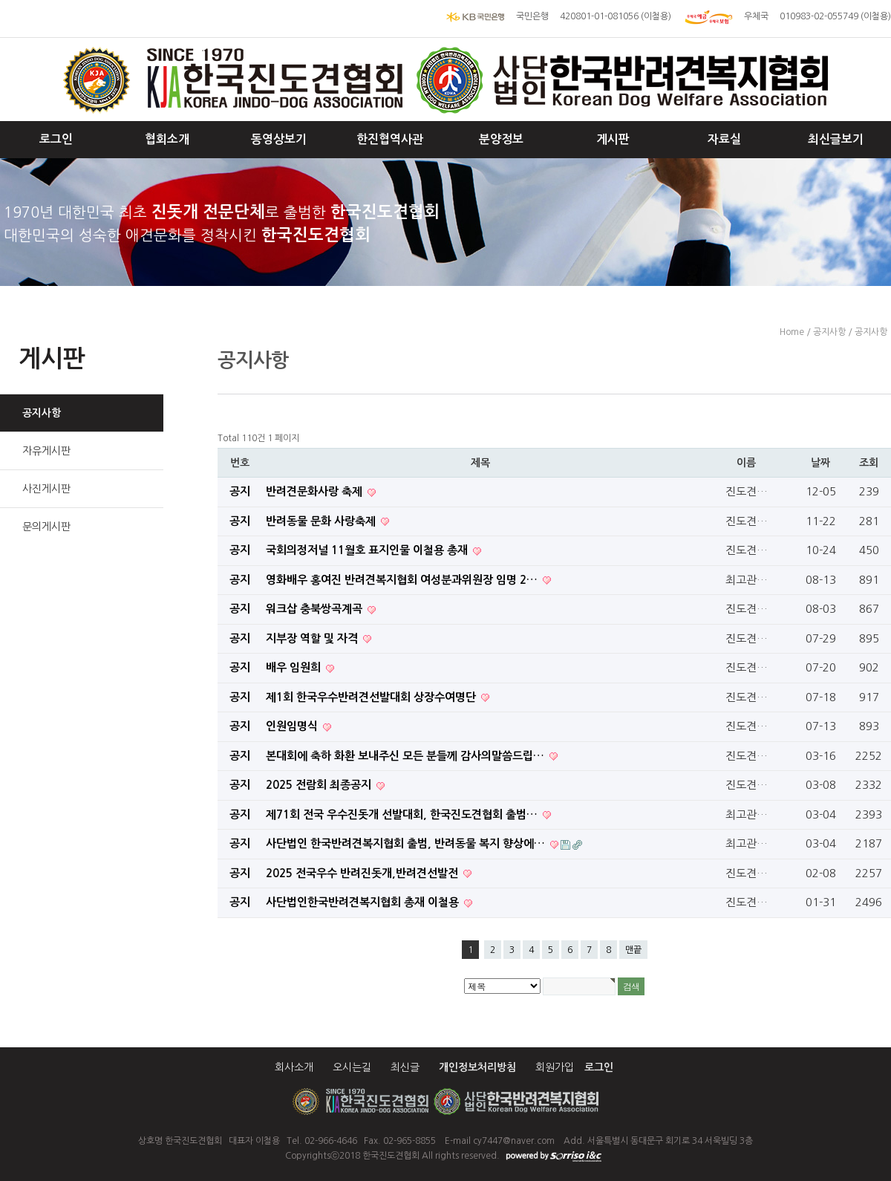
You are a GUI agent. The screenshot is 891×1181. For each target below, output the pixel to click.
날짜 (820, 463)
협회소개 (167, 139)
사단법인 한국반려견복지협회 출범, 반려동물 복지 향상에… (407, 843)
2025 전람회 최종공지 (320, 784)
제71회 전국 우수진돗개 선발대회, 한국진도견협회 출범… (403, 814)
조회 (868, 463)
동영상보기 (279, 139)
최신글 (405, 1067)
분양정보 (501, 139)
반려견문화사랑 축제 (315, 491)
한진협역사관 (389, 139)
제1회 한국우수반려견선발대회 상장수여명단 (372, 697)
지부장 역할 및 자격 (313, 638)
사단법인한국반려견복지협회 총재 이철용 (364, 902)
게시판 (613, 139)
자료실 (724, 139)
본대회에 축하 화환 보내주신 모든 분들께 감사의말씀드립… (406, 755)
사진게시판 (46, 489)
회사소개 (294, 1067)
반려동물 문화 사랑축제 (322, 521)
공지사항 (41, 413)
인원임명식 (293, 726)
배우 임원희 (295, 667)
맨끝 (633, 950)
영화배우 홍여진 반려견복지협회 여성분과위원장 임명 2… (403, 579)
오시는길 (352, 1067)
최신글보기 (836, 139)
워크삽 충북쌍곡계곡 (315, 608)
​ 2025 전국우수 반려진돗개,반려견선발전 (363, 873)
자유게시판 (46, 451)
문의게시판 (46, 526)
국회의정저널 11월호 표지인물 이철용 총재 (368, 550)
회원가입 (554, 1067)
